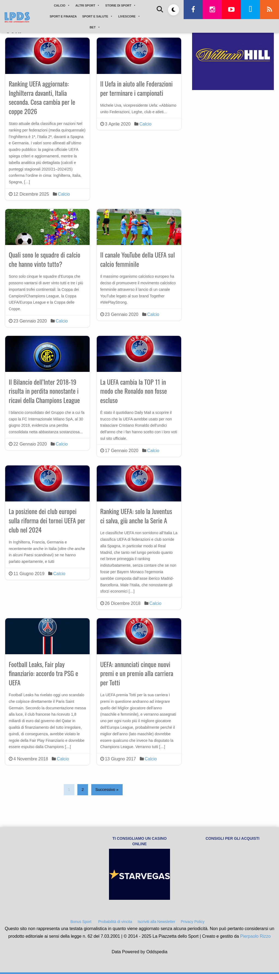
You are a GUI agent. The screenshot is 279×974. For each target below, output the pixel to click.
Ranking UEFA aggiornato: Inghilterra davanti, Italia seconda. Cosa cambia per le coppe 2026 (42, 97)
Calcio (64, 194)
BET (95, 27)
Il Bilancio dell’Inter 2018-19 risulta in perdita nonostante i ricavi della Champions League (44, 391)
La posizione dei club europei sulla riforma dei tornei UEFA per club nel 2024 (47, 520)
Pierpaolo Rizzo (255, 936)
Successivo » (107, 789)
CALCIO (62, 5)
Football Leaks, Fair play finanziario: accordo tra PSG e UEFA (43, 673)
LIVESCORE (129, 16)
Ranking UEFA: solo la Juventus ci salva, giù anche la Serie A (136, 515)
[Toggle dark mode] (173, 10)
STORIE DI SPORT (120, 5)
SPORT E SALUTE (97, 16)
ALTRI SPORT (87, 5)
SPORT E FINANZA (63, 16)
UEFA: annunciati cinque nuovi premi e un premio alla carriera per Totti (136, 673)
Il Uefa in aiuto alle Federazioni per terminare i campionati (136, 88)
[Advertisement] (233, 134)
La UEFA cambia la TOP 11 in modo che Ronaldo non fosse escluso (133, 391)
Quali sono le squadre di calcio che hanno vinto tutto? (44, 259)
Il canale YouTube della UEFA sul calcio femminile (137, 259)
